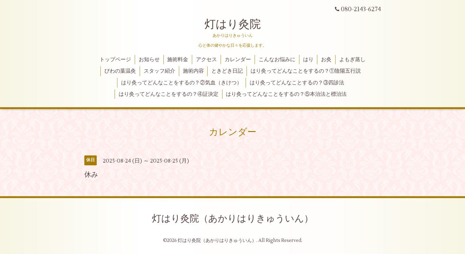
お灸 (326, 59)
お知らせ (149, 59)
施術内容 (193, 71)
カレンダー (238, 59)
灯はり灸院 (233, 24)
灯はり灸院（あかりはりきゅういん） (232, 219)
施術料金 (177, 59)
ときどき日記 (227, 71)
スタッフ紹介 (159, 71)
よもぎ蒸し (352, 59)
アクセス (206, 59)
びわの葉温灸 (120, 71)
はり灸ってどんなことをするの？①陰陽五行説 (306, 71)
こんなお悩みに (277, 59)
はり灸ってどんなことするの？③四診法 (297, 82)
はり (308, 59)
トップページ (115, 59)
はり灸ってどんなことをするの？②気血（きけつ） (181, 82)
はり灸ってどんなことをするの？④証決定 (168, 94)
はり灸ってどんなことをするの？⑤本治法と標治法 (286, 94)
